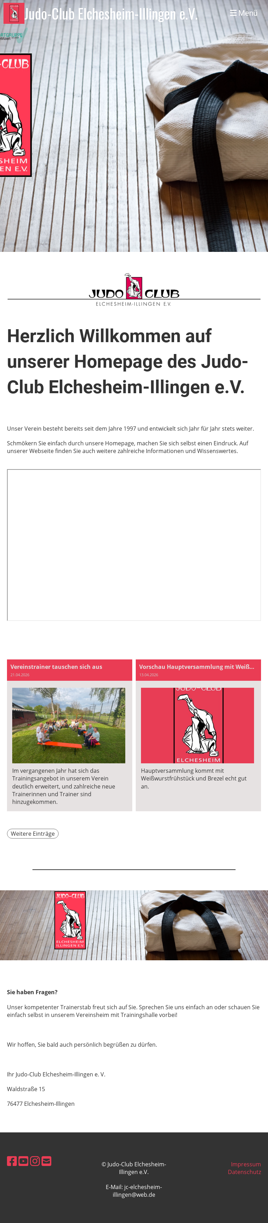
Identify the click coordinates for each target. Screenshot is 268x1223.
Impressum (246, 1164)
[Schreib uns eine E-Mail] (46, 1160)
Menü (244, 13)
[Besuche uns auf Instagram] (35, 1160)
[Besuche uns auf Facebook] (12, 1160)
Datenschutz (244, 1172)
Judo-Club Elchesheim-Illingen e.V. (111, 13)
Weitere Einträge (33, 833)
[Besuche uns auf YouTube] (23, 1160)
